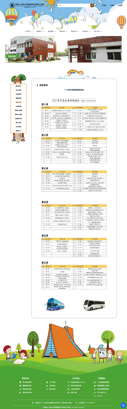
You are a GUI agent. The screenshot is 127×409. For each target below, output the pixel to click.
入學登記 (29, 31)
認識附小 (40, 31)
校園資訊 (63, 31)
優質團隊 (52, 31)
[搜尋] (92, 5)
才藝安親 (18, 94)
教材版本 (18, 86)
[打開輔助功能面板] (123, 405)
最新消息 (75, 31)
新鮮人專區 (18, 114)
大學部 (104, 5)
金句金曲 (18, 90)
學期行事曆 (18, 110)
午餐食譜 (18, 106)
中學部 (112, 5)
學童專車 (18, 102)
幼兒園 (120, 5)
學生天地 (98, 31)
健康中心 (18, 131)
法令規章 (18, 127)
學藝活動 (18, 98)
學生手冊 (18, 122)
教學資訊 (86, 31)
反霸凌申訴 (18, 118)
